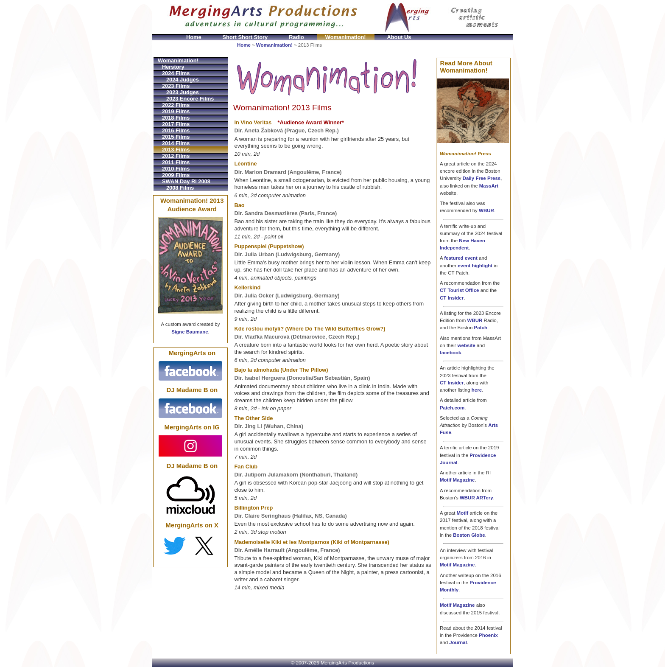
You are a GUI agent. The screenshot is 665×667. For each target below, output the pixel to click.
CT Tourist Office (459, 290)
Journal (458, 642)
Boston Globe (469, 535)
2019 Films (176, 111)
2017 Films (176, 124)
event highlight (475, 265)
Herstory (173, 67)
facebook (450, 352)
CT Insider (452, 297)
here (477, 389)
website (466, 345)
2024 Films (176, 73)
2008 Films (180, 188)
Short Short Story (245, 37)
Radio (296, 37)
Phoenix (488, 635)
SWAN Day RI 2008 (186, 181)
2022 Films (176, 105)
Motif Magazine (457, 479)
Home (193, 37)
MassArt (488, 185)
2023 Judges (182, 92)
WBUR (486, 210)
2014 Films (176, 143)
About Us (399, 37)
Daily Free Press (482, 178)
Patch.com (452, 407)
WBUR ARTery (476, 497)
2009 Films (176, 175)
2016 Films (176, 130)
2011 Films (176, 162)
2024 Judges (182, 79)
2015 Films (176, 137)
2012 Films (176, 156)
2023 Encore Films (190, 98)
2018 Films (176, 118)
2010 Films (176, 168)
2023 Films (176, 86)
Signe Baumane (189, 331)
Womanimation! (345, 37)
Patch (480, 327)
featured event (461, 258)
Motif (463, 513)
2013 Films (176, 149)
